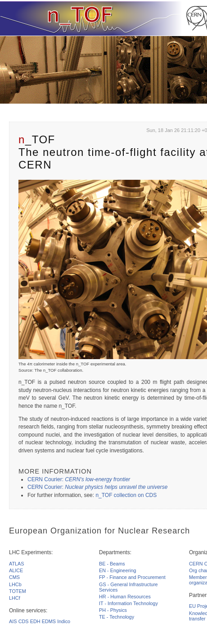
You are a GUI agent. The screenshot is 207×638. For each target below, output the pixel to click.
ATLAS (16, 563)
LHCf (14, 598)
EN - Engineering (117, 570)
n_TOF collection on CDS (126, 495)
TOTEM (17, 591)
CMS (14, 577)
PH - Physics (113, 610)
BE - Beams (112, 563)
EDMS (49, 621)
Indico (63, 621)
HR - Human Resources (125, 596)
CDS (23, 621)
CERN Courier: (78, 479)
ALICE (16, 570)
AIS (13, 621)
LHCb (15, 584)
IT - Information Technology (128, 603)
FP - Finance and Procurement (132, 577)
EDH (35, 621)
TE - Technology (116, 617)
